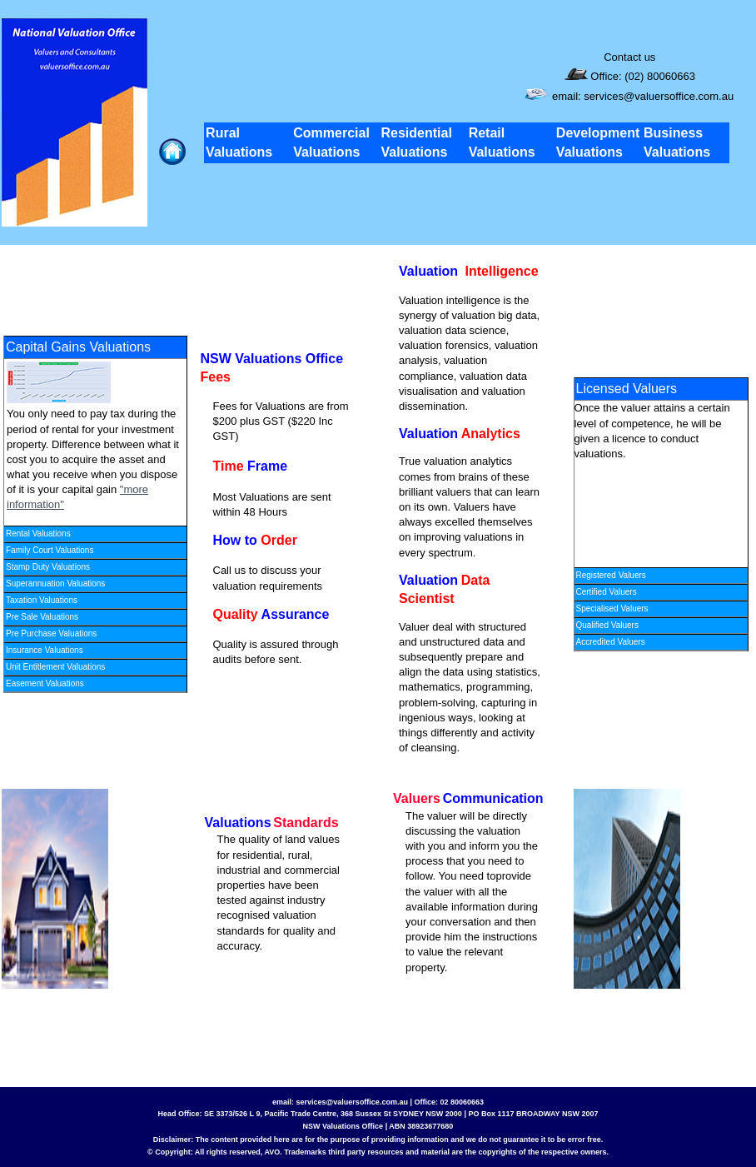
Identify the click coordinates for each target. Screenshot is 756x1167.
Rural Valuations (239, 142)
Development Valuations (597, 142)
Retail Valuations (502, 142)
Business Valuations (677, 142)
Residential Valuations (415, 142)
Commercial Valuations (331, 142)
